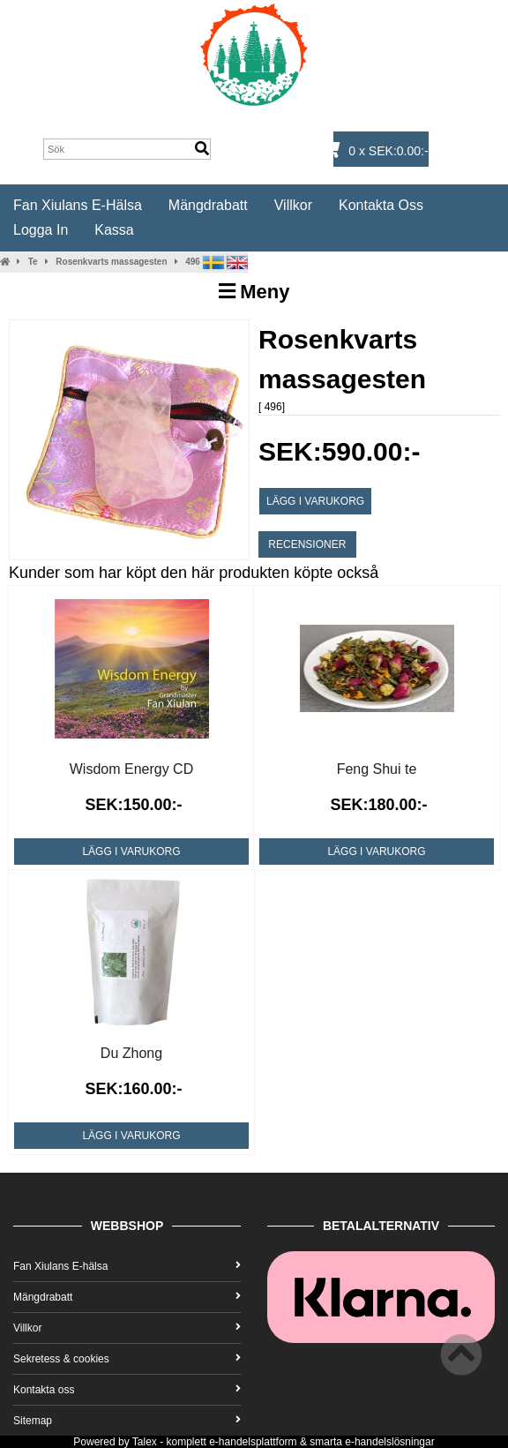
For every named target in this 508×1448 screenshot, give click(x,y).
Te (33, 261)
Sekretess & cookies (127, 1359)
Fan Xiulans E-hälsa (77, 205)
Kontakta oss (381, 205)
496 (192, 261)
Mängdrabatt (208, 205)
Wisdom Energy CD (131, 769)
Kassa (113, 229)
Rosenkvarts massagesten (111, 261)
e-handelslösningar (389, 1442)
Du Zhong (131, 1053)
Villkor (293, 205)
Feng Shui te (377, 769)
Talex (144, 1442)
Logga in (40, 229)
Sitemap (127, 1420)
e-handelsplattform (252, 1442)
